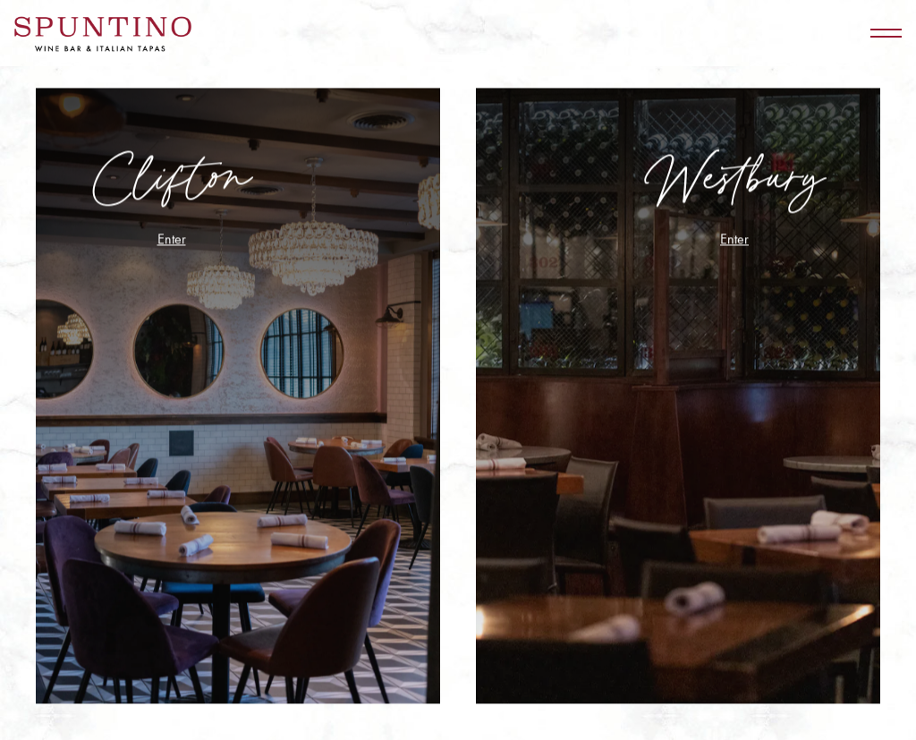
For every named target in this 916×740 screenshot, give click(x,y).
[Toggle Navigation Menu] (886, 33)
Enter (171, 239)
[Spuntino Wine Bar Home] (102, 33)
